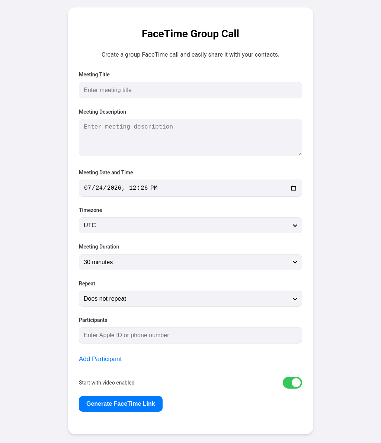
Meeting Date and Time (106, 172)
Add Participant (100, 360)
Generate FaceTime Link (120, 405)
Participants (93, 322)
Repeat (87, 285)
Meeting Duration (99, 248)
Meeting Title (94, 74)
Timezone (90, 212)
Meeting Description (102, 112)
